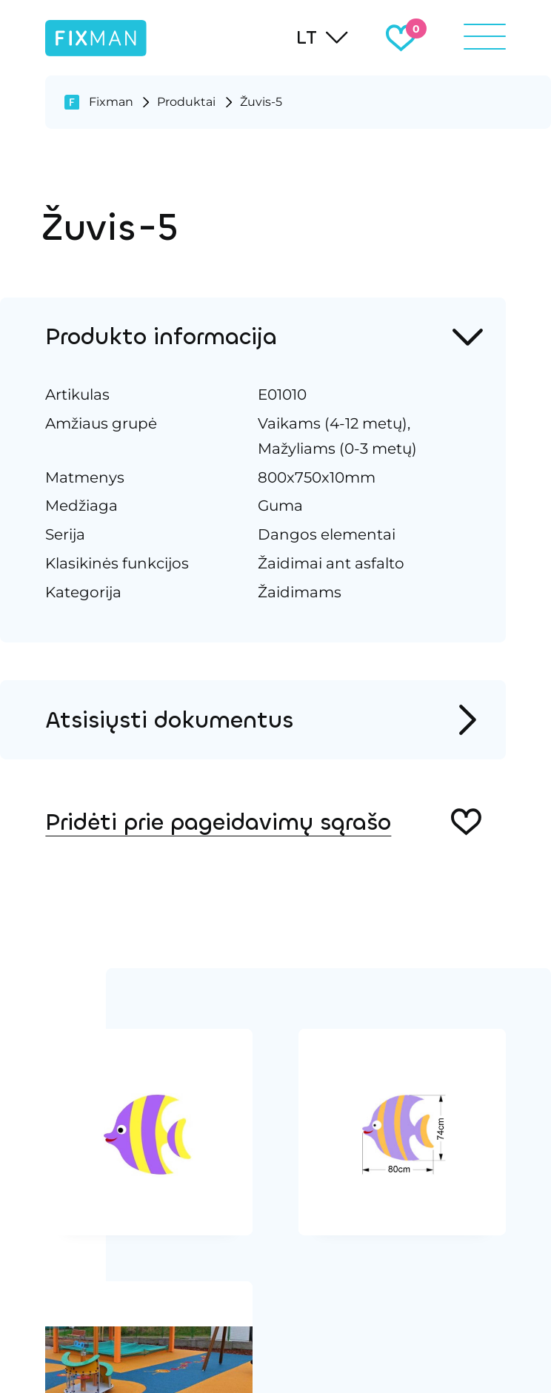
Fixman (111, 101)
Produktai (186, 101)
